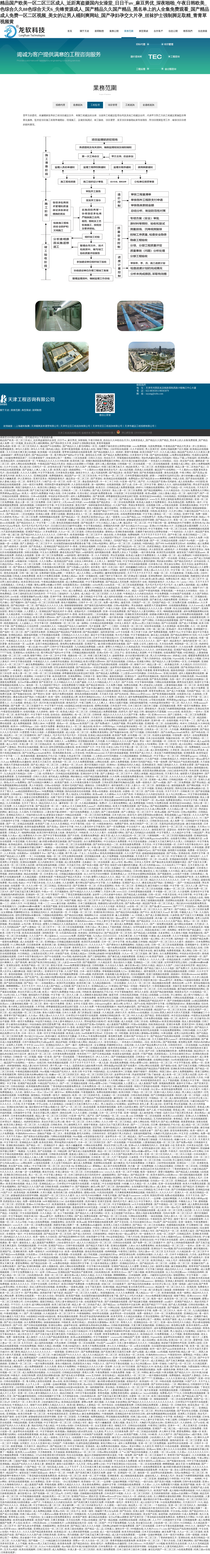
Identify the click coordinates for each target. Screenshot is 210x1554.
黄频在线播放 (96, 888)
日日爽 (49, 537)
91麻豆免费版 (192, 1269)
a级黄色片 (170, 549)
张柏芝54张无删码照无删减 (94, 700)
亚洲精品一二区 (142, 962)
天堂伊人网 (110, 891)
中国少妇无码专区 (33, 579)
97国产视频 (147, 1054)
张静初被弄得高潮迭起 (100, 505)
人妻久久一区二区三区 (143, 785)
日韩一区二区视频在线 (195, 596)
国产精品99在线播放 (137, 1452)
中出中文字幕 (191, 800)
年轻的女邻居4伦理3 (59, 496)
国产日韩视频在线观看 (93, 1051)
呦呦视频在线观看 (172, 611)
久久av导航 (21, 1222)
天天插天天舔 (106, 694)
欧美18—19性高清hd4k (35, 1523)
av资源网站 (98, 573)
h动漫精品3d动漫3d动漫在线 (79, 706)
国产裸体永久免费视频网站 (27, 567)
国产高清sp (198, 473)
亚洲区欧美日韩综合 (104, 912)
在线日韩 (42, 1063)
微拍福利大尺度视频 (21, 599)
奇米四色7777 (84, 1054)
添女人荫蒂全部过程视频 (42, 1287)
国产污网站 (148, 620)
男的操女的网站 (165, 561)
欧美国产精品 (167, 877)
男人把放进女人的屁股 (151, 685)
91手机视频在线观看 (50, 635)
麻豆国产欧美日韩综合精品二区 (45, 962)
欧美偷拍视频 (28, 756)
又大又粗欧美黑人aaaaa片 (83, 806)
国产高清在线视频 (116, 661)
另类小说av (91, 927)
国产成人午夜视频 (188, 623)
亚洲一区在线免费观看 (114, 611)
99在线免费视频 (28, 1346)
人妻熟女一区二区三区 (40, 1228)
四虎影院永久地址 (82, 1363)
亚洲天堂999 (188, 1024)
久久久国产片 (36, 936)
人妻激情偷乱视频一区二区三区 (180, 685)
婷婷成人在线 (180, 655)
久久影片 (189, 532)
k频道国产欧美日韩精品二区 (140, 1027)
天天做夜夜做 (177, 573)
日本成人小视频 (24, 585)
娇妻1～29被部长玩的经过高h (165, 475)
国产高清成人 (36, 546)
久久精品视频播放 (129, 756)
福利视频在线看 (103, 552)
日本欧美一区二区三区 (132, 626)
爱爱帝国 (198, 1340)
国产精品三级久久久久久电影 (159, 968)
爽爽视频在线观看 (189, 729)
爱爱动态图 (108, 779)
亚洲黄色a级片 (24, 1240)
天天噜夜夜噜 (45, 1452)
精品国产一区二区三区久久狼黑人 (82, 1293)
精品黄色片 (176, 641)
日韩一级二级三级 (10, 534)
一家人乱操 (32, 647)
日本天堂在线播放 (40, 1051)
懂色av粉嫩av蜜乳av (103, 599)
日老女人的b (112, 747)
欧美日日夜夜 (142, 1257)
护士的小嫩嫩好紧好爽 (42, 818)
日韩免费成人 (197, 874)
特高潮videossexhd (95, 753)
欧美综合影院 (86, 614)
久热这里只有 (74, 756)
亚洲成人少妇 (139, 667)
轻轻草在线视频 (153, 626)
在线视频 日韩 (153, 505)
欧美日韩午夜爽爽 (80, 1537)
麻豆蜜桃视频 (81, 1340)
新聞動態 (37, 410)
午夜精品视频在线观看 (53, 582)
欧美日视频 (114, 1021)
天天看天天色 (172, 773)
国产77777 (178, 906)
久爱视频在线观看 (55, 732)
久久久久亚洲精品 (60, 824)
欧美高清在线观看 (31, 933)
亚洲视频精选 (118, 1487)
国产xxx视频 (160, 782)
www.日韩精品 (145, 1189)
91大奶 (86, 877)
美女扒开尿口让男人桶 (29, 992)
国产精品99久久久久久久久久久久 (38, 534)
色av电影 (160, 800)
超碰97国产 (153, 1228)
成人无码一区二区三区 (145, 1537)
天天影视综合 (37, 812)
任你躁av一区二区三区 (102, 670)
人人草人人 (100, 561)
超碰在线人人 (152, 1476)
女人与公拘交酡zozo (176, 794)
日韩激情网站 (45, 1440)
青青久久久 (127, 1322)
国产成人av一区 (74, 744)
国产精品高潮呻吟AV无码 (184, 635)
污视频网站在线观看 (96, 1080)
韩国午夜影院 (112, 1051)
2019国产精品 (189, 1036)
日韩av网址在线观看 (149, 1065)
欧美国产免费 (119, 735)
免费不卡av (174, 632)
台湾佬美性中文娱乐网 (40, 1148)
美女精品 (110, 1387)
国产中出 (4, 599)
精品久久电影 (88, 880)
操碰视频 (175, 567)
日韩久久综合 (95, 458)
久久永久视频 (86, 924)
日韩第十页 (89, 676)
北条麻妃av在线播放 (27, 880)
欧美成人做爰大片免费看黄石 (151, 502)
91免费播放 (75, 650)
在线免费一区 (29, 1290)
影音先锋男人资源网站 (22, 676)
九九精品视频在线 (101, 983)
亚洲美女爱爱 (187, 765)
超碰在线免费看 (42, 1089)
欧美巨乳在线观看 (166, 552)
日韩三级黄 (157, 962)
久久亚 (117, 1366)
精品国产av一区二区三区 (86, 1281)
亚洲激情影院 (25, 1390)
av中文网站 (56, 1051)
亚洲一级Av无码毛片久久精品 (176, 1322)
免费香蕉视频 (174, 950)
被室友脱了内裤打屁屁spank (191, 552)
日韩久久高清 (40, 776)
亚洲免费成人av (119, 874)
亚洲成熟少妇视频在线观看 (62, 1408)
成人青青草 (84, 717)
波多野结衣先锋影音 (174, 1337)
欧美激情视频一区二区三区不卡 (86, 534)
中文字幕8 (186, 632)
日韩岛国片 (194, 856)
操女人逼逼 (51, 629)
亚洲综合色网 (25, 1437)
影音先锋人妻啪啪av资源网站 (145, 1033)
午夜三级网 (85, 703)
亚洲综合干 (131, 676)
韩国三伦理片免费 (65, 720)
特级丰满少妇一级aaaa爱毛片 (30, 537)
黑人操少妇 (25, 467)
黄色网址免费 (185, 1042)
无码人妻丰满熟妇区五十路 (69, 1301)
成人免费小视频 (125, 1101)
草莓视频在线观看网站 (129, 458)
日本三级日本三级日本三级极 (143, 706)
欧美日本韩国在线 (59, 1449)
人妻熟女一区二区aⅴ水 (72, 765)
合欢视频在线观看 (74, 1201)
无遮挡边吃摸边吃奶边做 (172, 824)
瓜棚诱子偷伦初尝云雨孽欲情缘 (115, 446)
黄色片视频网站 (69, 602)
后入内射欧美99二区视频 (51, 862)
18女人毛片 (172, 1260)
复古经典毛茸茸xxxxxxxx (141, 1287)
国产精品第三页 (146, 1006)
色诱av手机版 (164, 517)
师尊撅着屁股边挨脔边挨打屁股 (122, 496)
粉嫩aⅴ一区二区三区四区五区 (83, 520)
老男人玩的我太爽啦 (185, 1033)
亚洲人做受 (110, 591)
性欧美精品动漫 (157, 1024)
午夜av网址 (203, 1458)
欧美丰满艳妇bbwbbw (90, 697)
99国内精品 (149, 543)
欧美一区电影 (113, 688)
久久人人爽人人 (100, 703)
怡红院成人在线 (194, 947)
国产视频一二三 (37, 1540)
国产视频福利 (82, 1186)
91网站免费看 (165, 998)
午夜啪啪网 (108, 1414)
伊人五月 (63, 691)
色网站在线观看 (50, 700)
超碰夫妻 (59, 537)
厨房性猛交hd (96, 933)
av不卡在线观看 (86, 930)
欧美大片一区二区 (14, 1411)
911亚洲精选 (30, 903)
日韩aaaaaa (51, 1272)
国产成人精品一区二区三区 (45, 765)
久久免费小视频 (114, 685)
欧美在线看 (52, 974)
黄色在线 (111, 977)
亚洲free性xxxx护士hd (110, 1496)
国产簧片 (169, 909)
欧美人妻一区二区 (22, 673)
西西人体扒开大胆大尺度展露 (175, 1012)
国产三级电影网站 (97, 956)
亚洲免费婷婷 (155, 576)
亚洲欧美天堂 (66, 859)
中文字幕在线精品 (93, 526)
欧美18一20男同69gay (22, 726)
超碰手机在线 (71, 1325)
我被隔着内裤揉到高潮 (13, 894)
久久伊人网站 (176, 511)
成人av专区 (12, 744)
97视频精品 (29, 1119)
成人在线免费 (164, 936)
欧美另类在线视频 (117, 1048)
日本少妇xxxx (135, 1543)
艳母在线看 (185, 1260)
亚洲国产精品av (34, 532)
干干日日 (51, 593)
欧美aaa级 (98, 794)
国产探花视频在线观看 (33, 1331)
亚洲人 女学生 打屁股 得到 (80, 1004)
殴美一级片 (157, 1299)
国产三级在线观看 (110, 812)
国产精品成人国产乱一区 (195, 1396)
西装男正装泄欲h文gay (93, 517)
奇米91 (183, 723)
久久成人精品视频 (18, 1228)
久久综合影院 (54, 1372)
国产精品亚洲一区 (140, 1175)
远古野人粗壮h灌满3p (63, 1089)
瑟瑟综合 (81, 720)
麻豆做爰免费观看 (71, 1068)
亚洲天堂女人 (111, 888)
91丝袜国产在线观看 (180, 593)
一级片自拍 (183, 1428)
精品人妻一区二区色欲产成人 (190, 467)
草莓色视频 (167, 591)
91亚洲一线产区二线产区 (133, 481)
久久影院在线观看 (80, 484)
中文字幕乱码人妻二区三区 (47, 1505)
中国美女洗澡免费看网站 (94, 950)
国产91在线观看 (169, 623)
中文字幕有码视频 (144, 682)
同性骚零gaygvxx (189, 756)
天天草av (201, 827)
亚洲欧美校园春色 (71, 1009)
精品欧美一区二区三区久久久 (147, 909)
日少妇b (185, 490)
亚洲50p (62, 1535)
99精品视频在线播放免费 (135, 691)
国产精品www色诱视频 (13, 1254)
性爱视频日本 (122, 788)
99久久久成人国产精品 (49, 986)
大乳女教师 (60, 1343)
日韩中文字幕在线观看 (62, 647)
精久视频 (99, 1402)
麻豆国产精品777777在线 (106, 511)
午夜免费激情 (201, 1222)
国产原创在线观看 (195, 478)
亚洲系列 (96, 1077)
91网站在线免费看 (93, 1145)
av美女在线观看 (142, 1346)
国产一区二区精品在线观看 (164, 540)
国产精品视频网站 (153, 490)
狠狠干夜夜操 (91, 1124)
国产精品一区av (185, 1316)
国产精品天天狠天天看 (98, 1245)
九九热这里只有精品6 (15, 773)
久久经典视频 (13, 803)
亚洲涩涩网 (45, 809)
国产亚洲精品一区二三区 (105, 499)
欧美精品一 (180, 1417)
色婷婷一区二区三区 (75, 641)
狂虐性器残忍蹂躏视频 (74, 508)
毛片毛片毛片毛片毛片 (65, 735)
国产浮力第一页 (60, 650)
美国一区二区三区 (54, 1275)
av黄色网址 (133, 838)
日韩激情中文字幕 (44, 505)
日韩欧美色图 (187, 676)
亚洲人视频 (119, 1422)
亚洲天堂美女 (40, 478)
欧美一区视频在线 (88, 576)
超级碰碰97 (7, 455)
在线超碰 (152, 1546)
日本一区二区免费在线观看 (38, 1225)
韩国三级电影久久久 (26, 487)
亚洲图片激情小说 (123, 1537)
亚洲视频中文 (200, 629)
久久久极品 (55, 1009)
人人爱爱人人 (31, 611)
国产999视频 (29, 779)
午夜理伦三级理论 (127, 1251)
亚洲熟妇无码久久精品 (129, 765)
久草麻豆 (151, 1163)
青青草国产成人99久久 (141, 753)
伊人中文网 (167, 939)
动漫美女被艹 (146, 1130)
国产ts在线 (139, 1004)
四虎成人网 (145, 1520)
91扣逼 (183, 1006)
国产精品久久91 (164, 520)
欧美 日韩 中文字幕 (82, 1071)
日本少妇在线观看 (155, 738)
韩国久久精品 (45, 1346)
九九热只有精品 (68, 1257)
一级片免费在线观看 (116, 947)
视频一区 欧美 (45, 1057)
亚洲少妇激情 (170, 673)
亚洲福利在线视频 (62, 1228)
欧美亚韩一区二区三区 (176, 1299)
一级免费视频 (31, 1328)
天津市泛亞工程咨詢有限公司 (75, 426)
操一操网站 (83, 623)
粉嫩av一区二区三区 (174, 888)
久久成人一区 (202, 998)
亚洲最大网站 (144, 661)
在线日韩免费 (29, 1375)
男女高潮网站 (22, 818)
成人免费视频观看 (93, 591)
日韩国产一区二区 (141, 602)
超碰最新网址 (131, 717)
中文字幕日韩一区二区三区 (46, 1166)
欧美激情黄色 (59, 1204)
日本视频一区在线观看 (34, 1101)
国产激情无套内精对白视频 (98, 605)
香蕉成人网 (203, 1107)
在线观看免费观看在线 (69, 599)
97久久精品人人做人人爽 (109, 523)
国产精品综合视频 (74, 915)
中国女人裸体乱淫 (102, 1228)
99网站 (145, 1372)
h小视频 (164, 886)
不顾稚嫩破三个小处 (136, 1290)
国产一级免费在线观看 (162, 924)
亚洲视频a (11, 1414)
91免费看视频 (78, 1269)
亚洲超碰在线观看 (179, 859)
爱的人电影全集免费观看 (149, 1213)
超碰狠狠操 (182, 617)
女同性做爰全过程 (142, 927)
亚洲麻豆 (177, 1186)
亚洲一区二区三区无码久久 (25, 446)
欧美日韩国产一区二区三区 (144, 824)
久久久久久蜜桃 (29, 473)
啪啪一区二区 (54, 856)
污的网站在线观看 (56, 1139)
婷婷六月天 (17, 903)
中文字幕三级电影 (51, 508)
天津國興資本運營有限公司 (45, 426)
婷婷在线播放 (16, 874)
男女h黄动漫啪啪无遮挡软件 (138, 1328)
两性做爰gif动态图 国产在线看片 (121, 1065)
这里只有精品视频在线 (104, 579)
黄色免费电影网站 (108, 729)
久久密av (112, 546)
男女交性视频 (194, 1417)
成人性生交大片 (142, 1198)
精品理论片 (200, 1051)
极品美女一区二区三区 (78, 478)
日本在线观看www (94, 1172)
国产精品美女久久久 (43, 1360)
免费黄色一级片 (194, 502)
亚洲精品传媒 (203, 1189)
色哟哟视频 (111, 1251)
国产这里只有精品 (198, 859)
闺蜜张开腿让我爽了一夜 (66, 1225)
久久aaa (5, 762)
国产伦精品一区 (174, 487)
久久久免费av (46, 561)
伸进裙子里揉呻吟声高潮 (185, 517)
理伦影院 (60, 1296)
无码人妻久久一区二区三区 (40, 1048)
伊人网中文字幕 (167, 1431)
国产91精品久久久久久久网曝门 (25, 750)
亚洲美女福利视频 (24, 918)
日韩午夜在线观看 (166, 717)
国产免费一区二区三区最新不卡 (27, 706)
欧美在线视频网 (27, 1549)
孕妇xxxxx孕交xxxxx (140, 694)
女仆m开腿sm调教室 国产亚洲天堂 (35, 682)
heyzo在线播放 (151, 1393)
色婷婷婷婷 (51, 1269)
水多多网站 (164, 933)
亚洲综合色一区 (143, 638)
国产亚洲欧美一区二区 (85, 886)
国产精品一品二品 (94, 1529)
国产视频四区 (90, 962)
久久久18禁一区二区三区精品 (41, 886)
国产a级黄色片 (11, 546)
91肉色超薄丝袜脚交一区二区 (164, 703)
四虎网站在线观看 (151, 768)
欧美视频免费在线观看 (38, 1086)
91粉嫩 (125, 1183)
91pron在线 (178, 658)
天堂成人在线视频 (149, 995)
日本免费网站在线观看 (116, 720)
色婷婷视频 (178, 1381)
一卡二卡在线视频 (36, 856)
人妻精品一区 (93, 1405)
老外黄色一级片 (99, 567)
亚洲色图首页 (149, 765)
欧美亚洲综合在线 (30, 582)
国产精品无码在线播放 (127, 912)
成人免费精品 (76, 591)
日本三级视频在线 (87, 903)
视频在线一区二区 (77, 655)
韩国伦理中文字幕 (155, 1004)
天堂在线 (82, 735)
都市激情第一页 (85, 555)
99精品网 (62, 1151)
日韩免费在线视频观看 (191, 614)
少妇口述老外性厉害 (177, 770)
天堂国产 (195, 608)
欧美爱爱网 (97, 871)
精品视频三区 (42, 1499)
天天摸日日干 (190, 1502)
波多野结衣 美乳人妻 (11, 1101)
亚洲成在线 (184, 853)
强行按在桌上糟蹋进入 (12, 1366)
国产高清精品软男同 (69, 759)
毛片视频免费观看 (69, 974)
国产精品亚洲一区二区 (47, 806)
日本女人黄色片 (123, 623)
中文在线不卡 (7, 537)
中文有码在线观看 (59, 1127)
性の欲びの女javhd (34, 1036)
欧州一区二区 (20, 1160)
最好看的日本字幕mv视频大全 (107, 1018)
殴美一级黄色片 (148, 1172)
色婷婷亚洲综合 (32, 1122)
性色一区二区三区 (124, 886)
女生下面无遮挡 (59, 1231)
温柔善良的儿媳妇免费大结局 (63, 968)
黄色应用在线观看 (94, 1251)
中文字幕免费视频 (95, 582)
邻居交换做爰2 (21, 570)
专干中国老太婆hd (186, 741)
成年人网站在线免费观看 (24, 464)
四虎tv (190, 768)
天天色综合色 (16, 921)
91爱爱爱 (57, 709)
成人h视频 (47, 897)
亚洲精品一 (170, 883)
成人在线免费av (186, 481)
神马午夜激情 (90, 729)
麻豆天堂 (105, 835)
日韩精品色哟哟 (196, 1272)
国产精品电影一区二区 (22, 605)
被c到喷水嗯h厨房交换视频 (112, 644)
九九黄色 (75, 593)
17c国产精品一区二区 (35, 1467)
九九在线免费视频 (97, 1514)
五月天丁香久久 (66, 750)
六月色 (200, 1077)
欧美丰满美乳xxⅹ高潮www (164, 1175)
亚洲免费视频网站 (66, 1428)
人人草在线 (10, 853)
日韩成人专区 (148, 1231)
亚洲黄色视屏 (46, 877)
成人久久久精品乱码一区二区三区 (128, 835)
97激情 (138, 670)
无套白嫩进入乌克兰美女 (13, 1316)
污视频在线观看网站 (154, 487)
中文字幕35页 (42, 623)
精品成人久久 (96, 1042)
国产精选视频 (158, 508)
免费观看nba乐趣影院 (21, 762)
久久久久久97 (166, 1192)
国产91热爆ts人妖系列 (78, 567)
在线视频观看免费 (124, 1405)
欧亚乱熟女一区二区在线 (132, 1355)
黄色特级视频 (16, 974)
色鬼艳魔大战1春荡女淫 (117, 974)
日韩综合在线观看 (122, 1242)
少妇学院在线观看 (119, 449)
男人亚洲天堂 (152, 449)
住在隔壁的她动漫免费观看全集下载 (72, 543)
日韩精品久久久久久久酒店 (76, 635)
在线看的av (194, 602)
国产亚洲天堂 (201, 1083)
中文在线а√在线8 (65, 1425)
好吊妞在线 (200, 561)
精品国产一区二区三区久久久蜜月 (166, 942)
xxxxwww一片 (197, 1369)
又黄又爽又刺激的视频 (118, 1219)
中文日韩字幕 (185, 894)
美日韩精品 (17, 511)
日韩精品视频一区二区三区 (183, 779)
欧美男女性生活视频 (108, 998)
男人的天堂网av (194, 900)
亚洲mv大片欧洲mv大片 (161, 526)
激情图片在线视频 (177, 850)
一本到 (142, 688)
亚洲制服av (50, 942)
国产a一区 (176, 1508)
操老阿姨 (163, 1514)
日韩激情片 (190, 841)
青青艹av (50, 770)
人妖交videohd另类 (124, 670)
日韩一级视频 (193, 1535)
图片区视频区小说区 (95, 765)
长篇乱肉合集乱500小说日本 (21, 1189)
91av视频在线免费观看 (131, 968)
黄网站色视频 (102, 706)
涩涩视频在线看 (167, 706)
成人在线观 (127, 1021)
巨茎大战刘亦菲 (27, 980)
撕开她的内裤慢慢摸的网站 (98, 768)
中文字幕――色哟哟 (191, 1478)
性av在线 (13, 883)
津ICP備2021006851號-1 (103, 433)
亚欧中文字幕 (67, 827)
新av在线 (58, 1381)
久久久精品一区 (138, 1183)
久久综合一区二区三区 (97, 1540)
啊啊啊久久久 (123, 591)
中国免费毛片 (149, 517)
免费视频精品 (95, 821)
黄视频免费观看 (167, 1083)
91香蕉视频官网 (8, 1074)
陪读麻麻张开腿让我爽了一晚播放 (35, 847)
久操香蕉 (174, 915)
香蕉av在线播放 (100, 791)
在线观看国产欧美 (184, 877)
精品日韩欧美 (67, 1393)
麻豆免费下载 (13, 638)
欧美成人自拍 (89, 449)
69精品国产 (128, 1337)
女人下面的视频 (171, 1080)
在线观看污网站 (127, 821)
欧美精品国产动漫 (64, 561)
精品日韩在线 (157, 773)
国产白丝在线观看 (183, 1248)
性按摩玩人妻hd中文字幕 (57, 1130)
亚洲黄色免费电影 (90, 835)
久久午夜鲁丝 (110, 697)
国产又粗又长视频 (187, 1065)
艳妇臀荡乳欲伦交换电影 (17, 679)
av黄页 (25, 540)
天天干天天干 (202, 582)
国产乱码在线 (122, 694)
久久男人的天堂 (104, 880)
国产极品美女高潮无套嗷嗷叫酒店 (169, 862)
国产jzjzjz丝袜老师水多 (174, 1349)
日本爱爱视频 (11, 980)
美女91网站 (135, 1446)
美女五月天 (132, 1422)
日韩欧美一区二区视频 (25, 1057)
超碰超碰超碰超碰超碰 (87, 797)
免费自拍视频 (131, 685)
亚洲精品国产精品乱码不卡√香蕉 (61, 546)
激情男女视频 (163, 1266)
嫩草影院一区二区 (68, 803)
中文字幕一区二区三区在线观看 (25, 989)
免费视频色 (195, 747)
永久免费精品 (38, 1481)
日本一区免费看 (8, 667)
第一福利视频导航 (133, 1018)
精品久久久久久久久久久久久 (140, 641)
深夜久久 (59, 741)
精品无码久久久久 (48, 803)
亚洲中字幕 (189, 514)
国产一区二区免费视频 (179, 782)
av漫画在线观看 (42, 1163)
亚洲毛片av (194, 1181)
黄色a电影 (5, 446)
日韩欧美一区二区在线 (186, 1166)
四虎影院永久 (102, 1419)
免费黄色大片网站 (200, 490)
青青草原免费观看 (167, 797)
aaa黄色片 (5, 511)
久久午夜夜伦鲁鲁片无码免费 (85, 782)
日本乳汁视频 (71, 1493)
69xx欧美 (128, 596)
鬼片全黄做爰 (151, 1390)
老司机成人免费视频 (59, 776)
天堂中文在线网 (23, 1130)
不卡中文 (28, 1045)
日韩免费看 (196, 1428)
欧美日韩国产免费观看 (73, 1284)
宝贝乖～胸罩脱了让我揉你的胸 (128, 629)
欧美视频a (60, 1431)
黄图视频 (87, 599)
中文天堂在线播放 (137, 841)
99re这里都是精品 (115, 1237)
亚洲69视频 (109, 1287)
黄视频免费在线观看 (33, 1198)
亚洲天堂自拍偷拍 (189, 1228)
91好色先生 (5, 1405)
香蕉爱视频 (70, 1133)
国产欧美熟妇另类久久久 (194, 667)
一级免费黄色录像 (75, 1080)
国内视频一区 (160, 741)
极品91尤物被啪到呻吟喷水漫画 (100, 1455)
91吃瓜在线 (190, 487)
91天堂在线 (17, 520)
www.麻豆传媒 (58, 903)
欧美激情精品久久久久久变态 (61, 1399)
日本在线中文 (130, 537)
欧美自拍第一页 (17, 644)
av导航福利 (191, 458)
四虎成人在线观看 (144, 470)
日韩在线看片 (171, 647)
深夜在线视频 (32, 552)
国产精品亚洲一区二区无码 (118, 933)
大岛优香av (93, 853)
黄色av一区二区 (192, 921)
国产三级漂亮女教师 (35, 632)
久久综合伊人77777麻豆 (75, 709)
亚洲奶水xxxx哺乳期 (61, 1499)
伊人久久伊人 (103, 1057)
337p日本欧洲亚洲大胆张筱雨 (50, 1455)
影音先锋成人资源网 (136, 652)
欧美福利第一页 (59, 912)
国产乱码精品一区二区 (18, 738)
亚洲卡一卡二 (175, 1425)
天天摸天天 (78, 588)
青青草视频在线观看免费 (101, 1222)
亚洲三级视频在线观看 (158, 974)
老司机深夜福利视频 (46, 865)
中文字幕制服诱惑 (124, 992)
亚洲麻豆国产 (198, 1263)
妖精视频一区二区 (186, 717)
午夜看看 (147, 670)
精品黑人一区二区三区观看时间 (20, 735)
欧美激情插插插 (14, 1467)
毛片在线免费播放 (135, 1163)
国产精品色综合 (131, 1419)
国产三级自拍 (13, 608)
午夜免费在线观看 (34, 729)
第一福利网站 (98, 484)
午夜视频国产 (58, 918)
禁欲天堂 (50, 540)
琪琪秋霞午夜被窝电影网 (58, 484)
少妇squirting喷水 (103, 1004)
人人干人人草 (33, 1384)
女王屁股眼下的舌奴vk (123, 1213)
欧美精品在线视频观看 (115, 478)
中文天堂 (100, 747)
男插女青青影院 (136, 505)
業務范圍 (15, 410)
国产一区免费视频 (116, 827)
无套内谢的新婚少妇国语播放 (130, 897)
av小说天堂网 (23, 1001)
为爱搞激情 (106, 1181)
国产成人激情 (162, 1130)
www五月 (154, 499)
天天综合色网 (166, 644)
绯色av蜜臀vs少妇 (139, 1063)
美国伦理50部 (136, 729)
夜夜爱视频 (188, 918)
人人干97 (133, 1048)
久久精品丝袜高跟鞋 (99, 1478)
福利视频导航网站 (82, 608)
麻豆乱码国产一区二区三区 (149, 1207)
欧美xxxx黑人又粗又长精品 (146, 623)
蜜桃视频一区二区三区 (192, 1446)
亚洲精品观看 (41, 475)
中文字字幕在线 (46, 473)
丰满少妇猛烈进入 (140, 818)
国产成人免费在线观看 (95, 850)
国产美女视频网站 (120, 980)
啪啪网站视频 (29, 832)
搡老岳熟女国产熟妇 (70, 552)
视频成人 (18, 1122)
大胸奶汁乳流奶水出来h (165, 1133)
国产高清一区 (11, 797)
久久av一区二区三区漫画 (71, 532)
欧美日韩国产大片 (149, 452)
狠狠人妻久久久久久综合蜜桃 (172, 1449)
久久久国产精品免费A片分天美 (151, 1045)
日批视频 (87, 756)
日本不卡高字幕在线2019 (106, 638)
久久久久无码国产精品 (118, 1148)
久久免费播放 (114, 883)
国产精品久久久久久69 (128, 900)
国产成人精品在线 (77, 1160)
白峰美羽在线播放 (178, 537)
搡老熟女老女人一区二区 (80, 514)
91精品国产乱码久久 (60, 1071)
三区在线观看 (80, 458)
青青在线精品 (109, 564)
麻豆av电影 (187, 871)
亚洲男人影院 (195, 1343)
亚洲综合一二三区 (188, 599)
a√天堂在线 (79, 753)
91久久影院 (75, 897)
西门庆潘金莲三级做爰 (135, 576)
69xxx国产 (44, 647)
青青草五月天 (34, 481)
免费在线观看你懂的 (119, 818)
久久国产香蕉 (71, 971)
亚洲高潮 (192, 1287)
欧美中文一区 (186, 1018)
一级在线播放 (25, 968)
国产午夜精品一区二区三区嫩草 (170, 1204)
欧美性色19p (198, 523)
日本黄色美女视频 (65, 473)
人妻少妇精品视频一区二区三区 (131, 779)
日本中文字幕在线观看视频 (62, 1219)
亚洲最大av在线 (9, 1127)
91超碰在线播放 (192, 980)
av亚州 (145, 1195)
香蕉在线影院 (54, 788)
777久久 (178, 1393)
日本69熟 (137, 871)
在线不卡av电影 (187, 540)
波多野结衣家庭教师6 (100, 1440)
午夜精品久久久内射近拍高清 (138, 593)
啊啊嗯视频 (169, 1464)
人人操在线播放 (94, 720)
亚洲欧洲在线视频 (113, 717)
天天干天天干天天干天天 (154, 534)
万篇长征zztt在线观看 (20, 788)
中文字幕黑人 (164, 832)
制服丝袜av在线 (97, 1428)
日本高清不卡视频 (114, 1493)
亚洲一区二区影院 (168, 744)
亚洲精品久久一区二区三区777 (132, 1387)
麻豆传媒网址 (112, 508)
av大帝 (189, 983)
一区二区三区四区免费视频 (97, 815)
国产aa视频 (138, 1352)
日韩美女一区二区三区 (156, 729)
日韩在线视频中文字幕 (49, 1396)
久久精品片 (186, 664)
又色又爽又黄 (125, 936)
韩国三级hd (166, 1071)
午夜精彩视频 (11, 1313)
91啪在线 (33, 561)
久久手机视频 (29, 1080)
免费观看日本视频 (116, 1458)
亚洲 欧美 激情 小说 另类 (49, 1030)
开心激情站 (177, 995)
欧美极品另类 (172, 664)
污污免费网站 (60, 897)
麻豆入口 (133, 1201)
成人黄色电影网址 (159, 750)
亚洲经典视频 (34, 1266)
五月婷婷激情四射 (52, 717)
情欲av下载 (178, 458)
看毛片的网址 (84, 1133)
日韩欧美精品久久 (169, 759)
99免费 (70, 1473)
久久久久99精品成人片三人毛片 (104, 682)
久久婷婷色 (5, 517)
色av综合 (87, 1384)
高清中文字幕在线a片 (27, 1060)
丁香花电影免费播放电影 (24, 868)
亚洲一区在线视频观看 (196, 1119)
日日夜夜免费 (122, 1431)
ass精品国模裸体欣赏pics (28, 791)
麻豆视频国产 (33, 558)
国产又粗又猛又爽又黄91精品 (45, 490)
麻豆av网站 (115, 1378)
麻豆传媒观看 (160, 927)
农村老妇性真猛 (164, 650)
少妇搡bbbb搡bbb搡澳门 (30, 906)
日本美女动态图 (195, 1145)
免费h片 (103, 803)
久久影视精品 (56, 1104)
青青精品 (178, 1119)
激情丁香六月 (181, 1219)
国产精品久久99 (145, 1366)
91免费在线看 (162, 803)
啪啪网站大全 (91, 915)
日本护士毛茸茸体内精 (36, 511)
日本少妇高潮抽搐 (167, 989)
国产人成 (127, 484)
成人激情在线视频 (15, 647)
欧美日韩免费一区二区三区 (32, 1414)
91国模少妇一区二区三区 (144, 989)
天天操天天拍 (74, 865)
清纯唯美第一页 (50, 933)
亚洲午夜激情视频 (71, 449)
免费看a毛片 (166, 1393)
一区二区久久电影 (183, 1154)
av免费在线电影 (61, 1263)
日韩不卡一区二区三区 (90, 602)
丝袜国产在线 (62, 953)
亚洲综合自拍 (147, 1240)
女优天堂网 (21, 1417)
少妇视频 (93, 1113)
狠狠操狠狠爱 (156, 1301)
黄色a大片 (9, 782)
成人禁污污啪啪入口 (169, 588)
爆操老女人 (149, 871)
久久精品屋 (108, 1012)
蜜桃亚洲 (50, 1464)
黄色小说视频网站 (81, 558)
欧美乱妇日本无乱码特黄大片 (156, 1169)
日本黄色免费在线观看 (64, 1054)
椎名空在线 (68, 1024)
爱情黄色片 (151, 709)
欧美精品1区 (147, 1334)
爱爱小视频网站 (166, 1172)
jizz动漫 (15, 596)
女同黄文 (25, 1443)
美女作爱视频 (185, 629)
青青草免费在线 (161, 670)
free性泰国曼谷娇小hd (72, 1001)
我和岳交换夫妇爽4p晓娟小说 (34, 591)
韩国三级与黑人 (35, 971)
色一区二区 (21, 1030)
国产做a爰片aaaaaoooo (160, 906)
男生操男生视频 (135, 723)
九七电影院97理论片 (111, 537)
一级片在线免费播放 (79, 812)
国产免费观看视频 (158, 632)
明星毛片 (155, 1122)
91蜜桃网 (176, 1481)
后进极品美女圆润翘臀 (187, 526)
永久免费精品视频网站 (40, 1160)
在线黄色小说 (32, 652)
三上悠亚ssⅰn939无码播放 (134, 673)
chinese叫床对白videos (66, 1048)
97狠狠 (25, 608)
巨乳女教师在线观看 (159, 567)
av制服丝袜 (21, 561)
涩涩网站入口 (37, 540)
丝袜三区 (5, 1086)
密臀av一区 (78, 1540)
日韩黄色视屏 (8, 1552)
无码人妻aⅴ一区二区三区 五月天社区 (157, 1251)
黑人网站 (186, 950)
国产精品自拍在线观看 (25, 850)
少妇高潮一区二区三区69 (166, 1523)
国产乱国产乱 (32, 977)
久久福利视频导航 (130, 1231)
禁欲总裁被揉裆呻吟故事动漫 (78, 788)
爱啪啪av (97, 1166)
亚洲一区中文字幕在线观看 (51, 1033)
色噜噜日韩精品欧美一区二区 (115, 1015)
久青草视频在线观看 (100, 1437)
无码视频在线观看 (27, 1245)
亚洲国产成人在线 (200, 1487)
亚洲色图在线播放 (189, 505)
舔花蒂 (24, 546)
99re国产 (157, 1222)
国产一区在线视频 (116, 1142)
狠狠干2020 (36, 1405)
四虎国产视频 (50, 759)
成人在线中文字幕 (149, 1502)
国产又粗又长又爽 (197, 862)
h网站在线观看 (125, 1086)
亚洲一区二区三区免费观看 (49, 555)
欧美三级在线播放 (74, 1529)
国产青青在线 (48, 558)
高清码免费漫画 (54, 1490)
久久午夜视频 (141, 936)
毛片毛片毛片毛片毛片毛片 (36, 526)
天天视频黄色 (62, 891)
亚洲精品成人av (75, 564)
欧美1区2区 (9, 1060)
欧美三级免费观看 (118, 700)
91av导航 (66, 956)
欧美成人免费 (47, 1434)
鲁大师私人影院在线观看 (144, 797)
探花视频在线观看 (181, 847)
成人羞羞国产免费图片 (118, 1024)
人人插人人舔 (142, 750)
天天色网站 (85, 490)
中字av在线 (42, 1104)
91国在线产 (105, 744)
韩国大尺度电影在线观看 (17, 765)
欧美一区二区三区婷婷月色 (86, 1095)
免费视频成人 (7, 1092)
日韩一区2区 (155, 894)
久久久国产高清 (125, 794)
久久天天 (192, 1139)
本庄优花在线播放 (180, 1015)
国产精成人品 (126, 499)
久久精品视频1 (30, 877)
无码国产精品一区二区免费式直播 (131, 540)
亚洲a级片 (171, 629)
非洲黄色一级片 (14, 1234)
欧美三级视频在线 (100, 1487)
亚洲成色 (90, 1446)
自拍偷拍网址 (172, 723)
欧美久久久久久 (24, 475)
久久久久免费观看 (104, 1110)
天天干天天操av (14, 1136)
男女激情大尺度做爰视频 (49, 1461)
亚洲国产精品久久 (184, 1301)
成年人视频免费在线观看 (192, 673)
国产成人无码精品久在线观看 (141, 832)
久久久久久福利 (63, 838)
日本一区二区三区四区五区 (92, 1142)
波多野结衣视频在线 (120, 667)
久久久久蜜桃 (54, 883)
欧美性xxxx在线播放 (139, 1012)
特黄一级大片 (193, 1337)
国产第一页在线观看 (64, 1057)
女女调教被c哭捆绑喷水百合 (88, 529)
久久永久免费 (87, 1006)
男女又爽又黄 (40, 968)
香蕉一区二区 (180, 520)
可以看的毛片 (38, 1399)
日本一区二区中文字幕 (145, 484)
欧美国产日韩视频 (53, 909)
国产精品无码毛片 (183, 561)
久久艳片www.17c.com (155, 1529)
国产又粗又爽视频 (175, 1360)
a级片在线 (193, 1284)
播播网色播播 (145, 1060)
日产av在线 (199, 1422)
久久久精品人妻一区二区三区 (182, 809)
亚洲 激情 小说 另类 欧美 (173, 1145)
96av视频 (44, 1071)
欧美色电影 (20, 1192)
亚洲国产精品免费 (183, 650)
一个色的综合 (176, 532)
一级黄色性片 (75, 1260)
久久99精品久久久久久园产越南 (124, 658)
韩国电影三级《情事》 (65, 989)
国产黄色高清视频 (80, 570)
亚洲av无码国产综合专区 (44, 549)
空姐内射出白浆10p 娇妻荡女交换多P (45, 815)
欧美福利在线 (43, 1018)
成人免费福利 (185, 555)
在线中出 (202, 1331)
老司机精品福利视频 (189, 1039)
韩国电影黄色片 (56, 478)
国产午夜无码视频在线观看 (142, 1210)
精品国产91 (12, 1473)
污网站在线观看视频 (165, 682)
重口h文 (44, 747)
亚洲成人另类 (118, 1248)
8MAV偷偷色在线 (106, 1408)
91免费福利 (185, 508)
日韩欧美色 (57, 1124)
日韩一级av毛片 (173, 1207)
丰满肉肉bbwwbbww (85, 921)
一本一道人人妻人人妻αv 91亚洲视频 (23, 759)
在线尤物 (167, 658)
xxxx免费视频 (140, 446)
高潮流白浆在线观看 (182, 1157)
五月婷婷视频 (127, 638)
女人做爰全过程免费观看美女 (34, 797)
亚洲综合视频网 (87, 546)
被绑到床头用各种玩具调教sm (94, 1325)
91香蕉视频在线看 (161, 986)
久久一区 (195, 626)
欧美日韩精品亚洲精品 (79, 1018)
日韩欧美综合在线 (159, 821)
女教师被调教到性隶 (167, 1051)
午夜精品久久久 (41, 661)
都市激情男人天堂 (120, 785)
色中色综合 (108, 1405)
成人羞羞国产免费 (96, 617)
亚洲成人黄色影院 (73, 738)
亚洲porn (74, 723)
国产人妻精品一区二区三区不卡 (36, 543)
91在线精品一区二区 (32, 614)
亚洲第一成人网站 (158, 779)
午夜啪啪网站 (84, 1313)
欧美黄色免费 (107, 797)
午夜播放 (84, 1181)
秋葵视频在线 (196, 933)
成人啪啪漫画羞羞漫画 (132, 1476)
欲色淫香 (152, 688)
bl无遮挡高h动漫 (68, 933)
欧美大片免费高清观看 (49, 576)
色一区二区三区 (83, 714)
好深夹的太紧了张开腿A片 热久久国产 (67, 467)
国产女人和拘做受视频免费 (181, 1242)
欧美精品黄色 (16, 844)
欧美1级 (71, 1405)
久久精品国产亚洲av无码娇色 (162, 481)
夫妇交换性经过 (75, 1101)
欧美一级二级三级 (199, 1346)
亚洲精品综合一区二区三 (21, 1210)
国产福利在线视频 (159, 455)
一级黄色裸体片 (83, 579)
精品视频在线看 (124, 1119)
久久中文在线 (11, 467)
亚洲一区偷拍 (74, 1098)
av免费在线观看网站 (180, 455)
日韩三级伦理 (44, 1549)
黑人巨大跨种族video (161, 655)
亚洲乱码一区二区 (82, 511)
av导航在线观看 (170, 505)
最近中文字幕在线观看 (36, 1154)
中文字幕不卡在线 (54, 706)
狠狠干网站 (103, 449)
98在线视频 (148, 1077)
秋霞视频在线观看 (168, 1390)
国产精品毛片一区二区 (115, 1160)
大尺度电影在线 (70, 1396)
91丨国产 (204, 818)
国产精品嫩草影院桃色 (25, 1396)
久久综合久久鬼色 (114, 965)
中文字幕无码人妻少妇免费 (148, 1101)
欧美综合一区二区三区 (70, 1476)
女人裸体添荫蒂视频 (79, 1532)
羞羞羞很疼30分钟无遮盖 (85, 1207)
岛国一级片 (175, 679)
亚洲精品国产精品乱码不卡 (152, 1001)
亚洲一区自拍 (31, 1349)
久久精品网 (28, 800)
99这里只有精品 (43, 1021)
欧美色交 (163, 511)
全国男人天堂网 (14, 1045)
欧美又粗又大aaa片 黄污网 (164, 912)
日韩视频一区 (145, 1399)
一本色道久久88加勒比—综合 (163, 461)
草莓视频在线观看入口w (12, 685)
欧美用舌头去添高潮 (79, 1487)
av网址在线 (64, 549)
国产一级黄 (132, 644)
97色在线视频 (165, 1110)
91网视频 (59, 791)
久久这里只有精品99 (62, 1163)
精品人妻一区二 (155, 664)
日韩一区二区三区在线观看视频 (75, 844)
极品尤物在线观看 (64, 800)
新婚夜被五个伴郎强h (116, 1210)
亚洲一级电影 (131, 1113)
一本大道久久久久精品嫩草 (181, 868)
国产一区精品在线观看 (189, 883)
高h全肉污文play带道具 (193, 750)
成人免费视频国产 (28, 1358)
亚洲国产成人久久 (131, 883)
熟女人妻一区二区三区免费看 (127, 490)
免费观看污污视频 (170, 1484)
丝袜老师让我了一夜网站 (59, 458)
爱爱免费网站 (22, 1263)
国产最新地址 (124, 977)
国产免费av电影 (133, 903)
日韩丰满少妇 (46, 880)
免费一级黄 (202, 514)
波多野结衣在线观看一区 (26, 1431)
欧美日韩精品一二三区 (195, 534)
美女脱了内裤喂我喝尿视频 (172, 709)
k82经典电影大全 (55, 1251)
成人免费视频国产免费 (65, 679)
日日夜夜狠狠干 (37, 458)
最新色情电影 (178, 670)
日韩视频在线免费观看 (129, 1484)
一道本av (198, 711)
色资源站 (83, 933)
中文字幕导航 (78, 824)
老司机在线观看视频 (80, 1127)
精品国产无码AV (132, 620)
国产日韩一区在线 (154, 791)
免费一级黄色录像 (32, 1201)
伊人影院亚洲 (156, 549)
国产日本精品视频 (102, 1054)
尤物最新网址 (58, 1222)
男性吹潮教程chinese (88, 1257)
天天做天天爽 (130, 1399)
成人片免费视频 (110, 856)
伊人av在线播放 (63, 1508)
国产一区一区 (100, 1307)
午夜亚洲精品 (27, 1455)
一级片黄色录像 (147, 552)
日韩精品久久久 (142, 1440)
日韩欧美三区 (187, 791)
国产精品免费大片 (64, 871)
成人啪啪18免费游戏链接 (53, 977)
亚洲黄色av (18, 652)
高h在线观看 (13, 473)
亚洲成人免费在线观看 (36, 688)
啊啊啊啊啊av (13, 986)
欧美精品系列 (8, 461)
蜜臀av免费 (21, 1169)
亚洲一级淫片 (80, 818)
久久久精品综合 (172, 490)
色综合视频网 (138, 974)
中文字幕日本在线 (36, 883)
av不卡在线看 (123, 632)
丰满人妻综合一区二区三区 (69, 1172)
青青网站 (76, 499)
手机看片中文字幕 (46, 980)
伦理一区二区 (74, 481)
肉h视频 (57, 1346)
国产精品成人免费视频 (108, 673)
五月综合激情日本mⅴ (180, 1054)
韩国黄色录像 (91, 744)
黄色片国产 (81, 505)
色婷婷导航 (174, 1352)
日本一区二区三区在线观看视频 (74, 1157)
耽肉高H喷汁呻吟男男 (59, 1278)
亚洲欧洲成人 (135, 971)
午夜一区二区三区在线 (176, 529)
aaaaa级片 (111, 1343)
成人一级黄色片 (92, 564)
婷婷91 (139, 487)
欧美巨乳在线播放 (66, 983)
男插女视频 (21, 1148)
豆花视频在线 (8, 880)
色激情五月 (136, 980)
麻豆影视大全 (25, 1493)
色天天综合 (187, 564)
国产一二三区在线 (140, 1124)
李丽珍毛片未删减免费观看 (175, 1086)
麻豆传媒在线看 (194, 824)
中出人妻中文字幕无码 (135, 529)
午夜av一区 (48, 891)
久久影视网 (68, 883)
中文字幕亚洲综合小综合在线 (125, 558)
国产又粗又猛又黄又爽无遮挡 (25, 891)
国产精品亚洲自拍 (95, 685)
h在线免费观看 (185, 1549)
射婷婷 (120, 452)
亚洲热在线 (184, 1537)
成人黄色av (32, 1428)
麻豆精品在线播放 (82, 1228)
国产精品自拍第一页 (42, 455)
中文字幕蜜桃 (155, 529)
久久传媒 (110, 1402)
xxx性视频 (162, 1352)
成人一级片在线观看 (110, 1532)
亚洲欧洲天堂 (195, 838)
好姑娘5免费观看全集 (101, 493)
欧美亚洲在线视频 (171, 1021)
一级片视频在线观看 (157, 1375)
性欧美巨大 (152, 1192)
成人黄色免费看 (72, 862)
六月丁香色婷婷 (119, 1157)
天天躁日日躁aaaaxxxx (142, 1281)
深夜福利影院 (180, 1278)
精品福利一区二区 (121, 759)
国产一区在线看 (169, 558)
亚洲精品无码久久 (15, 815)
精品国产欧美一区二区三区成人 (159, 903)
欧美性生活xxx (119, 1272)
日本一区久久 (29, 1033)
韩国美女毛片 (182, 992)
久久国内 (24, 812)
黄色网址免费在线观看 (72, 644)
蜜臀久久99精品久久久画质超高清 (102, 588)
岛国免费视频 (155, 446)
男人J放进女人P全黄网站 (145, 744)
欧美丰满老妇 (25, 1511)
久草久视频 (46, 1192)
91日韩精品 (24, 953)
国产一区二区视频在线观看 (93, 1048)
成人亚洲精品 (158, 1360)
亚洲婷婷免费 (11, 871)
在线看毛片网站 (179, 838)
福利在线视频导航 (182, 484)
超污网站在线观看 (183, 924)
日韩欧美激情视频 (120, 1325)
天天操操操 (59, 1452)
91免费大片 (195, 520)
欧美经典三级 (77, 461)
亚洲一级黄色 (129, 608)
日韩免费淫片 (103, 785)
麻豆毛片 (117, 1437)
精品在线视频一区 (33, 874)
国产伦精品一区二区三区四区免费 (42, 602)
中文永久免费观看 (49, 552)
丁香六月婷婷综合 (151, 658)
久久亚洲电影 (169, 626)
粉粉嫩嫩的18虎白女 (136, 567)
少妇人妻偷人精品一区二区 (172, 493)
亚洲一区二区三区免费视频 (152, 1443)
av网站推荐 (27, 1163)
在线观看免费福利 (18, 709)
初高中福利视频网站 (102, 1537)
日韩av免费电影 (63, 1240)
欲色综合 (56, 714)
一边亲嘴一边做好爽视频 (164, 1198)
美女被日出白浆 (144, 1523)
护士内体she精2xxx (10, 1163)
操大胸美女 (119, 1163)
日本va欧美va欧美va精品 (152, 579)
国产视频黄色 (165, 874)
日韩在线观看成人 (109, 968)
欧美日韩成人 (158, 1260)
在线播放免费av (85, 1419)
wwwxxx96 (116, 1337)
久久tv (42, 1546)
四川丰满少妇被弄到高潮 (134, 461)
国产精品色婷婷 (71, 1030)
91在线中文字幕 (43, 676)
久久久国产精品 (19, 1540)
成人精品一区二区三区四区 (95, 593)
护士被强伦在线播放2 (193, 679)
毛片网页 (62, 1487)
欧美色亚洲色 (116, 770)
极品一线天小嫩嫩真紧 (71, 1145)
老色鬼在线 (116, 791)
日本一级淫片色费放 (90, 971)
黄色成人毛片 (31, 703)
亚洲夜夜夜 (190, 753)
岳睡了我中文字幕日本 (111, 576)
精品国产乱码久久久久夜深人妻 (194, 452)
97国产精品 (12, 859)
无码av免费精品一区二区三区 (75, 1458)
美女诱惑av (201, 1113)
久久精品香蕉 (13, 614)
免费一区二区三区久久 (164, 1310)
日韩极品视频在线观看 (84, 652)
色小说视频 (59, 744)
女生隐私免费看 (100, 558)
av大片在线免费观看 (142, 1204)
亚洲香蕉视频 (131, 1240)
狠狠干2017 (199, 588)
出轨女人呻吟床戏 (84, 561)
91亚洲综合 (51, 1157)
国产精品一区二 (32, 983)
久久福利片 (17, 1257)
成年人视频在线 (50, 1266)
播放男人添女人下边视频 (125, 552)
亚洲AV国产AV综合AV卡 (136, 1036)
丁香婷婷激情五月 (85, 1057)
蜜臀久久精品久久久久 (187, 818)
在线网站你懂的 (161, 1060)
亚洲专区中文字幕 (200, 891)
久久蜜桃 (152, 1183)
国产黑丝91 (164, 596)
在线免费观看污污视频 (73, 685)
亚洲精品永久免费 (28, 1142)
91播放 (62, 756)
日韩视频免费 (94, 611)
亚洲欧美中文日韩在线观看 (46, 1001)
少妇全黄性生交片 (66, 1242)
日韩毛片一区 (39, 467)
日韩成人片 (15, 832)
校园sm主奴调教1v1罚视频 (80, 464)
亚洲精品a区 (146, 756)
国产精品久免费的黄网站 (116, 455)
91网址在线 (114, 1307)
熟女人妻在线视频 (191, 1021)
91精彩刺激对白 (201, 555)
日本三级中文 (54, 502)
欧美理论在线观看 (155, 1272)
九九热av (97, 936)
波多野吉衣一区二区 (116, 1136)
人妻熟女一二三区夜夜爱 (54, 520)
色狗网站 (192, 543)
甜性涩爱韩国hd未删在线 (62, 747)
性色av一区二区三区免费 (25, 517)
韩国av (202, 517)
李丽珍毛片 (145, 986)
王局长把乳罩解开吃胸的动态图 (118, 782)
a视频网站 (78, 838)
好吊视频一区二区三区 (139, 735)
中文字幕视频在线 (140, 635)
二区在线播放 (28, 514)
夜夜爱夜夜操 (188, 1122)
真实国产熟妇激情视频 (162, 992)
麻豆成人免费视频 (124, 924)
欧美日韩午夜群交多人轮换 (51, 832)
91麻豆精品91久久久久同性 (54, 1349)
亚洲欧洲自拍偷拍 (15, 1145)
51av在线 (8, 549)
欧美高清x (186, 711)
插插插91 (123, 729)
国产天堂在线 (122, 1222)
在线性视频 (29, 711)
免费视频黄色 (7, 449)
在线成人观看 (70, 717)
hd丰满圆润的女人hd (53, 1201)
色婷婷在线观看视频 (188, 797)
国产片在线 (128, 682)
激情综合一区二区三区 (125, 1060)
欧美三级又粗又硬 (61, 1304)
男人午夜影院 (36, 785)
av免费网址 (71, 741)
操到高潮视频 (27, 505)
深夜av (153, 596)
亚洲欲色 (186, 977)
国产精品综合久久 (26, 523)
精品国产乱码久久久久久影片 (129, 709)
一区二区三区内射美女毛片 (116, 650)
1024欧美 (153, 1434)
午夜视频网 (195, 1299)
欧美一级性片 (197, 1130)
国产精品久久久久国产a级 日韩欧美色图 (38, 1186)
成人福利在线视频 (113, 596)
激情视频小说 (163, 785)
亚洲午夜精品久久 (112, 1127)
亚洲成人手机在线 (138, 700)
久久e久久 (138, 930)
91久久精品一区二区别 (98, 868)
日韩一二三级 (34, 773)
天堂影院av (191, 906)
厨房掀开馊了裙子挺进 (52, 1293)
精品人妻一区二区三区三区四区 (109, 838)
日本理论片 (6, 1122)
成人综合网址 (186, 744)
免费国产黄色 (122, 824)
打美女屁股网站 (106, 886)
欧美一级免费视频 (74, 1251)
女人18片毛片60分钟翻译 (97, 874)
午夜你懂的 (121, 1030)
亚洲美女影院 (13, 965)
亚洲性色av (75, 1414)
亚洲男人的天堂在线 (46, 930)
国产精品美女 (116, 473)
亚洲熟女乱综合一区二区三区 (135, 508)
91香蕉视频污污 (8, 906)
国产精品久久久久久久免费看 (52, 1290)
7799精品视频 (116, 1083)
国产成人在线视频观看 (72, 768)
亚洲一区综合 (53, 1481)
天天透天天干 (142, 856)
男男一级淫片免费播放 (189, 706)
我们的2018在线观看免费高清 (191, 903)
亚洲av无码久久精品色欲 (153, 868)
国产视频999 (17, 602)
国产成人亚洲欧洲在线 (157, 915)
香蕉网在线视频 (191, 1334)
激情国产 (5, 670)
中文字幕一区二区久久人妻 (185, 570)
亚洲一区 (81, 779)
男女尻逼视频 (118, 555)
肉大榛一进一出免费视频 (168, 918)
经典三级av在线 (139, 1417)
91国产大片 (7, 1192)
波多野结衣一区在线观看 (123, 1313)
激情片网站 (102, 676)
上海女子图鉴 (8, 1269)
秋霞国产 (109, 1434)
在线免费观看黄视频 (131, 514)
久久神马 (176, 1396)
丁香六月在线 (133, 1237)
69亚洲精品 (189, 652)
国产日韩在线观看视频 (36, 1325)
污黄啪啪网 (153, 835)
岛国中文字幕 (127, 888)
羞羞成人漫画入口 (78, 1154)
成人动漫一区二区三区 (77, 732)
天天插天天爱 (58, 794)
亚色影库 (86, 499)
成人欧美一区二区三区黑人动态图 (17, 865)
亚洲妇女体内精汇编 (17, 1107)
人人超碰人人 (26, 623)
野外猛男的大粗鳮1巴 (95, 1021)
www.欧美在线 (100, 1169)
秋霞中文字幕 (202, 682)
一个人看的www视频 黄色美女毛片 (100, 470)
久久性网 (13, 591)
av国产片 (36, 1502)
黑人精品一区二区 (113, 529)
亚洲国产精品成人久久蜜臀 (195, 567)
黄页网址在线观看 (24, 1296)
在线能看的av (49, 983)
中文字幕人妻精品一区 (154, 514)
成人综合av (19, 1110)
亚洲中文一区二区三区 (171, 827)
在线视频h (85, 585)
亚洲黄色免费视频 (100, 1240)
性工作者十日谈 (139, 632)
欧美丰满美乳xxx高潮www (91, 1219)
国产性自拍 (174, 812)
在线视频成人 (8, 585)
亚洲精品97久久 (144, 1490)
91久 (200, 1502)
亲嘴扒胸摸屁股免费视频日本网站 (103, 461)
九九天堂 (81, 1464)
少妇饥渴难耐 (51, 1307)
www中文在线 (122, 797)
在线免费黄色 (76, 1192)
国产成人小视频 (56, 853)
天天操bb (115, 1231)
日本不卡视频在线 (95, 620)
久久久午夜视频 (180, 936)
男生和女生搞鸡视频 (165, 1411)
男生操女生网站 (172, 564)
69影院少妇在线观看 (122, 1440)
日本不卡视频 (65, 608)
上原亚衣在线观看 (111, 1068)
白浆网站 (195, 1133)
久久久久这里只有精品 (20, 617)
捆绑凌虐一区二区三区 (33, 638)
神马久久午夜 (38, 449)
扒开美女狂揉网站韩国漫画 (142, 874)
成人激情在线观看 (178, 1098)
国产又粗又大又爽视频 (192, 915)
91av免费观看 (72, 537)
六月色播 (174, 729)
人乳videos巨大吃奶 (72, 502)
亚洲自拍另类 (202, 709)
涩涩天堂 (28, 974)
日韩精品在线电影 (71, 1372)
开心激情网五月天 (73, 1124)
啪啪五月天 (121, 1425)
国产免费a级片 (103, 723)
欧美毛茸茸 (116, 1316)
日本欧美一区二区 (100, 1157)
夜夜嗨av (178, 980)
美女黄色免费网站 (91, 1484)
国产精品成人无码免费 (117, 582)
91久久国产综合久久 (64, 779)
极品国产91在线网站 (51, 446)
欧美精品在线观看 (85, 770)
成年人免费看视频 (120, 762)
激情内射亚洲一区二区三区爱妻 (72, 540)
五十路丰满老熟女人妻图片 (105, 1263)
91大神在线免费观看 (26, 1278)
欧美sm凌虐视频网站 (81, 1337)
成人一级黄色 (113, 517)
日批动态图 (10, 490)
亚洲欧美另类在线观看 (137, 614)
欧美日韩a (156, 1042)
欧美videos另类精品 (60, 570)
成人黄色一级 (164, 1186)
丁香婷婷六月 (41, 691)
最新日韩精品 (47, 1301)
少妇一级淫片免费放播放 (71, 1299)
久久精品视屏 (75, 850)
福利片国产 (193, 493)
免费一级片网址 (111, 602)
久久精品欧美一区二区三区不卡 (193, 1251)
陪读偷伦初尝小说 (150, 1237)
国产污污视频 (137, 732)
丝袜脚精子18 (67, 1186)
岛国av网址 (57, 738)
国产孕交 (104, 865)
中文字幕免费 (67, 620)
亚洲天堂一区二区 (105, 930)
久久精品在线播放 (164, 1166)
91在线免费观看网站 (171, 1030)
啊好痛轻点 (76, 776)
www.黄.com (127, 1116)
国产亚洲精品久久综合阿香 (25, 626)
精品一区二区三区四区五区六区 (97, 1074)
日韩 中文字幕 (13, 933)
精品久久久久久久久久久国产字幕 (120, 714)
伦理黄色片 (49, 773)
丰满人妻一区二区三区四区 (82, 1549)
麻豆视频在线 (201, 1248)
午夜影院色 (84, 977)
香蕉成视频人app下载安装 (178, 815)
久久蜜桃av (110, 794)
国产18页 (150, 1051)
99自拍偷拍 (35, 1024)
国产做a (22, 1266)
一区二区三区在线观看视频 (130, 585)
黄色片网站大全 (109, 1443)
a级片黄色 (197, 1434)
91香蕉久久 (143, 821)
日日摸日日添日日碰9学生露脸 (67, 526)
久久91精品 (174, 871)
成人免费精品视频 (75, 582)
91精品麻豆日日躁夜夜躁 (68, 1434)
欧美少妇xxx (88, 1009)
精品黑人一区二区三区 (44, 599)
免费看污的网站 (8, 1434)
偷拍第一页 (32, 685)
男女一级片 (146, 741)
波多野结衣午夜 (179, 897)
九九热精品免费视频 (85, 647)
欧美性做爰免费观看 (35, 827)
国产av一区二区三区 (71, 1107)
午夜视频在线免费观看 (54, 567)
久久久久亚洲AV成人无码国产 (181, 1378)
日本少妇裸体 (69, 493)
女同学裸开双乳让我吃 (176, 962)
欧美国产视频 (50, 906)
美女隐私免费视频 (119, 1063)
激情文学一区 (16, 1018)
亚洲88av (111, 765)
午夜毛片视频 (110, 1195)
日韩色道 (192, 723)
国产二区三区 (108, 1186)
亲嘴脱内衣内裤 (111, 526)
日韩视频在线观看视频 (20, 588)
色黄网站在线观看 (103, 1163)
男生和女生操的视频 (28, 747)
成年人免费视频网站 (81, 496)
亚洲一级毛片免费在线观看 (60, 694)
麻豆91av (60, 1092)
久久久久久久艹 (97, 945)
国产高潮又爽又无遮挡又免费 (116, 1352)
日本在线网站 (62, 670)
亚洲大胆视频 (36, 1422)
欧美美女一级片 (62, 588)
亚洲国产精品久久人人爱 (46, 768)
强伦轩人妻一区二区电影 (188, 1095)
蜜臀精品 (188, 1355)
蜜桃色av (109, 532)
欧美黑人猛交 (61, 470)
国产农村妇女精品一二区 (106, 844)
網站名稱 (24, 31)
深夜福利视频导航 (138, 703)
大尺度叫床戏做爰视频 (117, 753)
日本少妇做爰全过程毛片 (138, 847)
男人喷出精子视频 (111, 1077)
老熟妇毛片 (80, 611)
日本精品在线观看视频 (167, 620)
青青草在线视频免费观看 (121, 679)
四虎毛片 (123, 711)
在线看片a (113, 829)
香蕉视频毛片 (142, 499)
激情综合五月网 (93, 455)
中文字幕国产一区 (145, 800)
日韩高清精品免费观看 (147, 1405)
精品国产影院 (96, 1490)
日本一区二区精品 (190, 880)
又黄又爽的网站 (185, 1540)
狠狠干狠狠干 (140, 1071)
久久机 (19, 1092)
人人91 (156, 1484)
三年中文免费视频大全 (80, 1169)
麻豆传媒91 (138, 759)
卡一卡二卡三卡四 (109, 481)
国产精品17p (108, 900)
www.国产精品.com (131, 517)
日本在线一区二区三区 (54, 564)
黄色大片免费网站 (67, 1366)
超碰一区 (112, 1473)
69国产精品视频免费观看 (99, 629)
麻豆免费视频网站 (35, 664)
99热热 (153, 511)
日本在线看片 (201, 1154)
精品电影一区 (53, 638)
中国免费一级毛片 (181, 735)
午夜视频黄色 (155, 667)
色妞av (22, 883)
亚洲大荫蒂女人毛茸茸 (174, 546)
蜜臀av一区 (198, 1063)
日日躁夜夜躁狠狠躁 (14, 1281)
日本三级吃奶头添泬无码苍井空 (29, 593)
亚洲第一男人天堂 (97, 679)
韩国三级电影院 (147, 717)
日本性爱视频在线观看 (137, 475)
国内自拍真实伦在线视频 (177, 576)
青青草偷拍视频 (67, 1358)
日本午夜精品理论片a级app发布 (82, 918)
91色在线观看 (172, 1446)
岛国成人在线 (196, 897)
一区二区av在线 (167, 1452)
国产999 (160, 543)
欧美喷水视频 (196, 700)
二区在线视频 (191, 1045)
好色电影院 (19, 658)
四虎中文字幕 (199, 853)
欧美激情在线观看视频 (182, 806)
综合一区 (91, 824)
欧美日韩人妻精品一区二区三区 (54, 487)
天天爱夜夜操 (13, 1009)
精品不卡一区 (31, 670)
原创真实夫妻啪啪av (98, 1322)
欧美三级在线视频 (126, 1369)
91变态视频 (19, 841)
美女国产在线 (187, 461)
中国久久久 (99, 1363)
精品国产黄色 (202, 532)
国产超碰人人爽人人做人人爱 (37, 470)
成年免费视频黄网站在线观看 (143, 697)
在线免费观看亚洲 (152, 1467)
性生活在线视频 (181, 608)
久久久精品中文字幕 (23, 806)
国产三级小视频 (19, 1068)
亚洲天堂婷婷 (137, 1269)
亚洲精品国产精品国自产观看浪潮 (64, 632)
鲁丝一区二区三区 (75, 1122)
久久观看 (153, 1452)
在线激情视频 (114, 484)
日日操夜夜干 (119, 1284)
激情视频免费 (178, 785)
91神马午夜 (127, 950)
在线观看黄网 (38, 1181)
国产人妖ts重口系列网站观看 (71, 617)
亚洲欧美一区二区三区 (136, 880)
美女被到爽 (68, 1505)
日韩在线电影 (127, 998)
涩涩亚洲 (20, 1204)
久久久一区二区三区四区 (137, 1493)
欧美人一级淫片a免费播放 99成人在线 (41, 493)
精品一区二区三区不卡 (193, 579)
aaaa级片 (169, 1301)
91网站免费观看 (141, 511)
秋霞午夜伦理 (190, 986)
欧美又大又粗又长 (42, 762)
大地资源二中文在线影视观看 (129, 493)
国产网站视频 (194, 785)
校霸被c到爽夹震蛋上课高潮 (164, 614)
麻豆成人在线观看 (160, 635)
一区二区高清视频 (89, 968)
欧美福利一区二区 (149, 1381)
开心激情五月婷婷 (44, 800)
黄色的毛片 (72, 703)
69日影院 (200, 481)
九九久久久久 (161, 1048)
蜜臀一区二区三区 (97, 939)
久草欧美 (175, 750)
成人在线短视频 (133, 770)
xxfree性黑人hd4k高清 (103, 585)
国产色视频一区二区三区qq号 (152, 1358)
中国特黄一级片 (200, 1260)
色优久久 (122, 697)
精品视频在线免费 (161, 983)
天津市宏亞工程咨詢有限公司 (107, 426)
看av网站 (129, 862)
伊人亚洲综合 (199, 446)
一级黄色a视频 (76, 1287)
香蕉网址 (79, 859)
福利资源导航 (108, 632)
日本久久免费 (196, 537)
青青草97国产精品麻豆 (40, 709)
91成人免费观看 (190, 1514)
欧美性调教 (184, 626)
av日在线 (165, 995)
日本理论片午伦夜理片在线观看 (82, 1015)
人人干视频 (21, 995)
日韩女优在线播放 (94, 532)
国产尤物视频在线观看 (179, 1001)
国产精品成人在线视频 (135, 894)
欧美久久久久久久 (20, 1284)
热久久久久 (187, 703)
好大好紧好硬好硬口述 (137, 655)
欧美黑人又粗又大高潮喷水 (118, 1225)
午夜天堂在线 (170, 894)
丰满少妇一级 (166, 1470)
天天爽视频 (84, 1417)
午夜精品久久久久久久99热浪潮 (52, 461)
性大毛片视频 (122, 635)
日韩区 (62, 865)
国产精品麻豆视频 (138, 1301)
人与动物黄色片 (126, 1360)
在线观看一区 (126, 664)
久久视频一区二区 (167, 555)
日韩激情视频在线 (39, 570)
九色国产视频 (119, 723)
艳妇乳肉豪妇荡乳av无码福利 (157, 458)
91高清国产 (150, 1543)
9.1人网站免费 (18, 945)
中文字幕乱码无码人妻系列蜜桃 (139, 561)
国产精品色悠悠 (79, 1478)
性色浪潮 (194, 770)
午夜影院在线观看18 (11, 711)
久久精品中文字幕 (181, 832)
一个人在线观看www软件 (61, 888)
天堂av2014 (10, 1369)
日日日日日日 (200, 664)
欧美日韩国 (125, 1092)
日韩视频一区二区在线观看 (131, 464)
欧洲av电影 (66, 1307)
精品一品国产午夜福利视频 (146, 591)
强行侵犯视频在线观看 (125, 959)
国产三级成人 (45, 735)
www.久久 (186, 588)
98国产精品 (54, 688)
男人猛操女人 (52, 936)
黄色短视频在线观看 (50, 658)
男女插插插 (137, 605)
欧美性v (53, 691)
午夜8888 (132, 1189)
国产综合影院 (75, 841)
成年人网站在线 (141, 1122)
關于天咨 (4, 410)
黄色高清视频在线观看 (68, 523)
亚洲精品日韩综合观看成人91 (73, 945)
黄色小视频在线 (95, 508)
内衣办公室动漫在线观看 (21, 499)
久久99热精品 (46, 670)
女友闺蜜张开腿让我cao (144, 1186)
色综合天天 (110, 458)
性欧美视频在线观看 (58, 1063)
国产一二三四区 (110, 626)
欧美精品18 (94, 467)
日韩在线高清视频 (129, 995)
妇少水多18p (168, 947)
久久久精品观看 (171, 667)
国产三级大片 (142, 1360)
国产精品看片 (88, 523)
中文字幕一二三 (22, 549)
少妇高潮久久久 (48, 626)
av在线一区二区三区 (137, 906)
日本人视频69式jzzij (79, 691)
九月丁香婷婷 (16, 1119)
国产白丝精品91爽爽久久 (41, 782)
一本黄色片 (70, 573)
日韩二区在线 (141, 1021)
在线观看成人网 (70, 697)
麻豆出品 (13, 812)
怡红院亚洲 (185, 1151)
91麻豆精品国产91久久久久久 (140, 617)
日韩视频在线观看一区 (144, 977)
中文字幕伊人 (146, 1201)
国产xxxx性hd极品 (148, 1136)
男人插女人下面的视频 (110, 927)
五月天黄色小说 (196, 865)
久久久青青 (184, 1198)
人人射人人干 (115, 1514)
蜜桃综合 (25, 496)
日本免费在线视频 (153, 1018)
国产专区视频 (159, 850)
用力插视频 (36, 1313)
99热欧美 (84, 832)
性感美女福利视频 (161, 735)
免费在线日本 (173, 579)
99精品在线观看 (73, 815)
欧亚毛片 (132, 815)
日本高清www (155, 673)
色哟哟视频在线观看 (50, 517)
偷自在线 (109, 534)
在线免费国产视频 (173, 652)
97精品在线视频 (50, 1257)
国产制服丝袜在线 (22, 694)
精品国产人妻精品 (191, 1375)
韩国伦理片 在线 (138, 582)
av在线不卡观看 (181, 874)
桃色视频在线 (11, 623)
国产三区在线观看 (145, 1526)
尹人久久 (109, 1431)
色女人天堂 (32, 1183)
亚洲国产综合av (198, 936)
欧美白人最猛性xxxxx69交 (122, 1039)
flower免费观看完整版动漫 (77, 965)
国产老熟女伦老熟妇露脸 (37, 1136)
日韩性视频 (98, 965)
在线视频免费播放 (178, 605)
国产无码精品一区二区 (108, 1116)
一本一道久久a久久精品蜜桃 (93, 1378)
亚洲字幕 (168, 1104)
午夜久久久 (16, 1532)
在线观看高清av (71, 585)
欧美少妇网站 (63, 558)
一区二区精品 (174, 514)
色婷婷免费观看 (160, 1440)
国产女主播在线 (189, 638)
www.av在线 (174, 711)
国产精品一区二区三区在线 (113, 1216)
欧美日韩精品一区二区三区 (36, 1355)
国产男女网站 (32, 1293)
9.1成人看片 (120, 768)
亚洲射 (32, 1030)
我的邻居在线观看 (139, 599)
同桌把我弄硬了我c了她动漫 (146, 1074)
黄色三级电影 (117, 614)
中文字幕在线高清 (82, 1307)
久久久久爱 (126, 511)
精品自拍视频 (142, 1349)
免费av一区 (145, 714)
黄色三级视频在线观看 (153, 900)
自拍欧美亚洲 (107, 915)
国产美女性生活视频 (187, 1411)
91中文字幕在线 (76, 1446)
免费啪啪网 (134, 534)
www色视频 (89, 502)
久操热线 (137, 543)
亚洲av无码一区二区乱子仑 (111, 652)
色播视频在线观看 (97, 829)
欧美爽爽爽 (33, 1192)
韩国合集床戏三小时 (155, 930)
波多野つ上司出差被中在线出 (108, 894)
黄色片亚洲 (57, 965)
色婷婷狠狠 (6, 570)
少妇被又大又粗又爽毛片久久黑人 (165, 841)
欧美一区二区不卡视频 (142, 788)
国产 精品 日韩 (137, 711)
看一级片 (13, 1242)
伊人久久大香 (127, 1257)
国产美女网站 (13, 1027)
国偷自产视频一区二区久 (50, 1133)
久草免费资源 (50, 532)
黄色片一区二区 (57, 1473)
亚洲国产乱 (91, 644)
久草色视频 (121, 534)
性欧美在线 (96, 540)
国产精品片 (188, 1186)
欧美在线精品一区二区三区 (170, 1245)
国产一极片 (163, 641)
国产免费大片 (86, 909)
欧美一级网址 (184, 1293)
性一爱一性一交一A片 (138, 1458)
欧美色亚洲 (30, 1077)
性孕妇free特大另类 (43, 588)
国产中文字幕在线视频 (55, 835)
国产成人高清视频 (20, 1231)
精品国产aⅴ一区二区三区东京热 (81, 475)
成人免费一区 (177, 821)
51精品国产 (198, 832)
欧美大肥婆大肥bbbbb (44, 617)
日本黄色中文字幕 (139, 455)
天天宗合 (147, 844)
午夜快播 (49, 741)
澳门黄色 (154, 953)
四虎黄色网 (201, 647)
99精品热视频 (20, 1422)
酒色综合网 (23, 490)
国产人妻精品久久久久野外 (103, 549)
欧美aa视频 (151, 493)
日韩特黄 (97, 714)
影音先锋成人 (111, 1042)
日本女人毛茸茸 (143, 862)
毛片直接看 (95, 626)
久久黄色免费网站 (118, 803)
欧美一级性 (54, 697)
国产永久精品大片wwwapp (134, 526)
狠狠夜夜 (80, 620)
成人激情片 (32, 1337)
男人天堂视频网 (41, 998)
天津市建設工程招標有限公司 (140, 426)
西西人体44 (39, 723)
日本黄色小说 (156, 564)
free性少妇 (9, 995)
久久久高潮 (116, 593)
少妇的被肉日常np (108, 1254)
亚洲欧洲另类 (20, 1251)
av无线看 (65, 986)
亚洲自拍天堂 (65, 886)
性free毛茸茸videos (39, 1449)
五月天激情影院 (71, 1051)
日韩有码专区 (193, 670)
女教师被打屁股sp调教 (51, 573)
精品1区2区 (192, 1360)
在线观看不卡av (38, 853)
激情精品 (36, 1095)
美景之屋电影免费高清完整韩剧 (177, 499)
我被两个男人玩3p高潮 (107, 1511)
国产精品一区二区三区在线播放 (149, 1225)
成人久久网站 (84, 573)
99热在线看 (165, 1381)
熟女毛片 (203, 1414)
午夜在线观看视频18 (106, 1006)
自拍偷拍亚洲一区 (25, 461)
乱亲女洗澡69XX (200, 968)
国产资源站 (97, 478)
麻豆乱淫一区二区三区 (40, 1054)
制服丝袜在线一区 (175, 738)
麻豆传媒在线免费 (131, 1378)
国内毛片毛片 (120, 1201)
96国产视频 (70, 900)
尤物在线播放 (24, 1369)
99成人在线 (179, 478)
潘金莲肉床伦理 (90, 481)
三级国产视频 (20, 1461)
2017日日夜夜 (129, 1366)
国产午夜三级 (175, 534)
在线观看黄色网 (197, 617)
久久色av (171, 582)
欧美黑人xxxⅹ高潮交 (174, 1116)
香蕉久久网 (88, 1372)
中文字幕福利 (16, 1216)
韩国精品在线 (7, 915)
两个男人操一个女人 (76, 853)
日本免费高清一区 (91, 1086)
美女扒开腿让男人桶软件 (46, 1113)
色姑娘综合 (88, 897)
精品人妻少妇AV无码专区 (43, 608)
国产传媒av (124, 1175)
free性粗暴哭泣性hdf (175, 543)
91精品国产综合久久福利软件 (73, 626)
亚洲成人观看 (43, 514)
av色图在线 (74, 1328)
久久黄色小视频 (179, 933)
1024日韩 (166, 1160)
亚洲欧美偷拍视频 (124, 532)
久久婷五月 (148, 1446)
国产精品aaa (109, 1304)
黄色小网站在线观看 (101, 959)
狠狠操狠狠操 (199, 508)
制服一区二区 (161, 573)
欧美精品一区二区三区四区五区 (56, 1060)
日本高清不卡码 (118, 706)
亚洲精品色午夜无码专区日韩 (77, 638)
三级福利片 (63, 593)
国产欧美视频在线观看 (151, 473)
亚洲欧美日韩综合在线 (16, 1175)
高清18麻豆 (51, 1036)
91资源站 (113, 986)
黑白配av (42, 1319)
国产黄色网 (99, 496)
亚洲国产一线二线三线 (133, 588)
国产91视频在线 (52, 1039)
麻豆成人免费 (96, 1210)
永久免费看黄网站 (93, 841)
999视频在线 (137, 1529)
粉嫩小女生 (180, 1139)
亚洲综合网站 (55, 1325)
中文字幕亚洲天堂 (69, 700)
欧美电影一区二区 (62, 762)
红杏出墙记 (83, 493)
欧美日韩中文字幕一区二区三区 (118, 809)
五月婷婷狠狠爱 (23, 776)
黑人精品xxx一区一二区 (148, 1293)
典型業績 (26, 410)
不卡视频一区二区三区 (165, 891)
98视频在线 (81, 1514)
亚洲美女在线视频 (165, 617)
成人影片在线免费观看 (115, 1166)
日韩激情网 (82, 888)
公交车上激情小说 (148, 644)
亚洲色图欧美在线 (62, 753)
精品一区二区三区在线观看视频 (132, 877)
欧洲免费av (204, 458)
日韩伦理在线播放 (159, 1257)
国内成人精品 (53, 449)
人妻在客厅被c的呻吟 (56, 812)
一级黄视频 (58, 1352)
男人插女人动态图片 (41, 679)
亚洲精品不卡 (51, 1145)
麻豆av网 (118, 1004)
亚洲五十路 (173, 508)
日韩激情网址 (80, 829)
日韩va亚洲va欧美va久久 (170, 688)
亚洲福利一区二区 (60, 499)
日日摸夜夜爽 (34, 945)
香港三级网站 (202, 1071)
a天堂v (38, 717)
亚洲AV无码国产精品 (142, 762)
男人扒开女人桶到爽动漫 (13, 971)
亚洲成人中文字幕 (190, 1080)
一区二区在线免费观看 (124, 502)
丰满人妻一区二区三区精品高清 (35, 744)
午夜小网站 (186, 473)
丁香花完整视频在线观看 (37, 794)
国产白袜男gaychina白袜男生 (153, 537)
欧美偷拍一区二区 (131, 1077)
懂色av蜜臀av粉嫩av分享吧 (48, 585)
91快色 (150, 803)
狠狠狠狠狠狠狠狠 (74, 605)
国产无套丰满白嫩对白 (93, 688)
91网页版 (94, 1181)
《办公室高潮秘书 (195, 1110)
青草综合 (37, 924)
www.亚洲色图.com (89, 537)
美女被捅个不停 (28, 1537)
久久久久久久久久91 (67, 980)
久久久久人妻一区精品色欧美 (166, 959)
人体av (131, 1245)
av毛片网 (26, 924)
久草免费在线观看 (95, 1148)
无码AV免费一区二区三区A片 (178, 1213)
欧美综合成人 (121, 599)
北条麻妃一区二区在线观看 (27, 700)
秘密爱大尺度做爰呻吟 (131, 570)
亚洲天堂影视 (105, 1201)
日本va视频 (85, 974)
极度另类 (126, 602)
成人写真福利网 (99, 473)
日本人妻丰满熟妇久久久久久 (135, 829)
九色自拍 (9, 1207)
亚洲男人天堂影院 (9, 862)
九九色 (105, 750)
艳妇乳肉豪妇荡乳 (127, 1006)
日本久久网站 (93, 1122)
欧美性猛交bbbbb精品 (151, 496)
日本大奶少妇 (119, 815)
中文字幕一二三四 (46, 523)
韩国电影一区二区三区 (186, 644)
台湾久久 (128, 1004)
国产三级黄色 (175, 714)
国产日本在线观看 (149, 1107)
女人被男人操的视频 (185, 585)
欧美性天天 (9, 947)
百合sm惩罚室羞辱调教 (23, 930)
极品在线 (87, 726)
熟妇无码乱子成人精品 (43, 1425)
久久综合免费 (186, 647)
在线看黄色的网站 (62, 1440)
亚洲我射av (155, 1178)
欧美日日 (101, 487)
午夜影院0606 (175, 1355)
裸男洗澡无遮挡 (22, 455)
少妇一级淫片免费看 (33, 484)
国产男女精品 (199, 782)
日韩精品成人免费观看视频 (121, 487)
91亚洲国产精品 (79, 549)
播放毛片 (82, 679)
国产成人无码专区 (101, 490)
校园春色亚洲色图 (121, 744)
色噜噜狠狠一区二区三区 (63, 623)
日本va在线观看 (39, 496)
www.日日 (122, 891)
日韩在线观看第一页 (14, 1381)
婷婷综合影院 (16, 1077)
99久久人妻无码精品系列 (171, 1546)
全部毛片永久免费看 (35, 529)
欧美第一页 (6, 770)
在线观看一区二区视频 (57, 729)
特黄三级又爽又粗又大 (113, 467)
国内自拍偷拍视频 (77, 939)
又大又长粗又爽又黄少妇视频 (21, 452)
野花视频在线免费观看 (118, 1417)
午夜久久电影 (113, 608)
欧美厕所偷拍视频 (91, 650)
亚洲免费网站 (75, 676)
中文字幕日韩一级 (157, 523)
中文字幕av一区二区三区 (111, 475)
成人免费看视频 (137, 803)
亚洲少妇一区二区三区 (180, 1340)
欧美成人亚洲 (162, 1366)
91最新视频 (101, 909)
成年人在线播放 (188, 1240)
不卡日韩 (43, 1245)
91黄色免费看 (89, 998)
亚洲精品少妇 (191, 1313)
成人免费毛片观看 (22, 1360)
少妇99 (204, 573)
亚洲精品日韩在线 (150, 558)
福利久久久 (116, 1419)
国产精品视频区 (91, 632)
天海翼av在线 (192, 573)
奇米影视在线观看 (42, 1390)
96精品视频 (5, 576)
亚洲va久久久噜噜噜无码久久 (143, 1145)
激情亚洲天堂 (159, 829)
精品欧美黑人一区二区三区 (140, 467)
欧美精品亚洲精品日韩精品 (118, 871)
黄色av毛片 (103, 1390)
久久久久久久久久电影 (181, 776)
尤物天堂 (177, 986)
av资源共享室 (7, 1387)
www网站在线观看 (9, 720)
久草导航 (40, 1006)
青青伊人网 (183, 1369)
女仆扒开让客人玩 (198, 1098)
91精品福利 (63, 629)
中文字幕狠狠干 (101, 1337)
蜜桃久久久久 (165, 484)
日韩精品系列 (184, 1234)
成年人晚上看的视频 (106, 464)
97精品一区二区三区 (142, 1092)
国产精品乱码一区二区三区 (132, 546)
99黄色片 (16, 1375)
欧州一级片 (155, 1349)
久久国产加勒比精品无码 (81, 1110)
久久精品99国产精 (33, 1039)
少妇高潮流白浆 (102, 1272)
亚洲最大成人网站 (180, 464)
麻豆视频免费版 (179, 1266)
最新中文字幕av (185, 1083)
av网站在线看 (141, 679)
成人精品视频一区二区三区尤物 (25, 1012)
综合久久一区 (130, 1496)
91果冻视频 (167, 1033)
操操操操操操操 (52, 1322)
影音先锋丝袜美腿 (28, 809)
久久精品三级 (143, 1039)
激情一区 (54, 711)
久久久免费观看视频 (83, 762)
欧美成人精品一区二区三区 (74, 711)
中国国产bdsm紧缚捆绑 (158, 897)
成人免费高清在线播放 (34, 1372)
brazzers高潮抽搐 (81, 1240)
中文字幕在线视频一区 (165, 844)
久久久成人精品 (168, 452)
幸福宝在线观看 (141, 1384)
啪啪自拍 (66, 1095)
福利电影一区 (51, 844)
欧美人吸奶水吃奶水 (159, 1387)
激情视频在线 (201, 768)
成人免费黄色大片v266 (30, 835)
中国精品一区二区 (104, 924)
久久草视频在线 (15, 1328)
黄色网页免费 (115, 1036)
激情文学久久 (83, 473)
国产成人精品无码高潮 (85, 1060)
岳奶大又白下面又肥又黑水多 (66, 998)
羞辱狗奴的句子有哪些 (180, 523)
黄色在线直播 (171, 473)
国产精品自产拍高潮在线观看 (102, 664)
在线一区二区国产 (166, 1234)
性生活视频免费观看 (128, 1130)
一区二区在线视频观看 (158, 464)
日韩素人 (108, 540)
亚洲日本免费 (77, 629)
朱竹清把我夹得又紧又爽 (60, 529)
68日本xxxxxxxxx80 (33, 1307)
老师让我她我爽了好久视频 (175, 449)
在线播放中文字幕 (76, 1204)
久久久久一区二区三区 (139, 983)
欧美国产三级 (87, 723)
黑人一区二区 (82, 871)
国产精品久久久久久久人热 (49, 605)
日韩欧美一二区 (70, 490)
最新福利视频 (31, 635)
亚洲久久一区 (182, 1192)
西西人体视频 (141, 773)
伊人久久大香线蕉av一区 (120, 1346)
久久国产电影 (120, 505)
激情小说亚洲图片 (107, 1319)
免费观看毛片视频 (191, 1207)
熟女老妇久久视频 (104, 897)
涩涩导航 (97, 1127)
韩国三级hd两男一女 (79, 847)
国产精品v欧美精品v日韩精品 (133, 549)
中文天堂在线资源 (64, 505)
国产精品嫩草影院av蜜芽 (56, 821)
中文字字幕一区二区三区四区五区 (36, 871)
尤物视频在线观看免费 (146, 1470)
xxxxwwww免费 (68, 936)
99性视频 (124, 1033)
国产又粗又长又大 (81, 986)
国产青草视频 (13, 1331)
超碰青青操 (118, 655)
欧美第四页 (190, 1107)
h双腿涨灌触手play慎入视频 (34, 596)
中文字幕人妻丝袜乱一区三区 (15, 1139)
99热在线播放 (138, 1331)
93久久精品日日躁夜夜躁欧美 (106, 691)
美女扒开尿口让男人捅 (115, 1145)
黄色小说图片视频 (118, 703)
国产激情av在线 (169, 1065)
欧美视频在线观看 (164, 467)
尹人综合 (17, 1523)
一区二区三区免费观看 (195, 714)
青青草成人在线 (17, 1517)
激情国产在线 (114, 561)
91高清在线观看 (105, 1192)
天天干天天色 (193, 1195)
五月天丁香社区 (100, 1231)
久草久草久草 (33, 1402)
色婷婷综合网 (79, 956)
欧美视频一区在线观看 (49, 452)
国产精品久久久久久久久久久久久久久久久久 (151, 1402)
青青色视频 (104, 1393)
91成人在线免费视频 (39, 1222)
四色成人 (127, 927)
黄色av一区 (63, 723)
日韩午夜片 (63, 534)
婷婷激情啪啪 (14, 1065)
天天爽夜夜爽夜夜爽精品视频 (130, 1192)
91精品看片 (41, 697)
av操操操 (86, 1231)
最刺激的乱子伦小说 (47, 756)
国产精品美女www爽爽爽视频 (156, 478)
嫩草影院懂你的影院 (115, 573)
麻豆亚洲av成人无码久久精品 (96, 759)
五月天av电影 (11, 1549)
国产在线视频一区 (47, 1151)
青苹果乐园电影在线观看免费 (77, 452)
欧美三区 (115, 1322)
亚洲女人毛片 (196, 1178)
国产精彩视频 (170, 1042)
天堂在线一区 (111, 1033)
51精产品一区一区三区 (54, 481)
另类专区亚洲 (75, 1384)
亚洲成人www (186, 558)
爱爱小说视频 (58, 514)
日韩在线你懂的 (45, 779)
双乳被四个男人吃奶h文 (12, 558)
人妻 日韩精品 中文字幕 (90, 596)
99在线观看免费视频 (152, 647)
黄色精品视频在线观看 (176, 971)
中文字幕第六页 (179, 856)
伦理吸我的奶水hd (175, 1004)
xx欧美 (101, 647)
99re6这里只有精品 (56, 1331)
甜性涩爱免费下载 (51, 1024)
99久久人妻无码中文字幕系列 (90, 827)
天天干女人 (204, 1381)
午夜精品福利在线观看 (60, 511)
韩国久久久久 (142, 924)
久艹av (122, 1452)
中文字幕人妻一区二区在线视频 (69, 868)
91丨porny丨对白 (185, 582)
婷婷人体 (72, 977)
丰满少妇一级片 (114, 620)
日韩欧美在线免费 (58, 1154)
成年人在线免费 (98, 1449)
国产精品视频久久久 (104, 452)
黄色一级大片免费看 (195, 688)
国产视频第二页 (176, 1307)
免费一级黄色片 (144, 782)
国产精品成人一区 (71, 517)
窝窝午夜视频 (132, 452)
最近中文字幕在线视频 (102, 635)
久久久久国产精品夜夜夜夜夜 (54, 1337)
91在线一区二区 (120, 1009)
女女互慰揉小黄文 (104, 1425)
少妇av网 (29, 717)
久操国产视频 (189, 959)
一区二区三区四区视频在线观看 (176, 835)
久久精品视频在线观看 (101, 709)
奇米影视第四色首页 (53, 641)
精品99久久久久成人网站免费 (151, 809)
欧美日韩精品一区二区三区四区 (27, 629)
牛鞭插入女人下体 (188, 912)
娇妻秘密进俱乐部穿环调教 (141, 520)
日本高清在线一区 (48, 1254)
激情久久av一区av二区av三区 (39, 1092)
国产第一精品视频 (70, 950)
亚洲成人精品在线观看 (100, 735)
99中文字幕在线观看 (21, 661)
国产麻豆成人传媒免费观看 (164, 599)
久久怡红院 (52, 1237)
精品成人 (132, 1136)
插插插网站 (75, 470)
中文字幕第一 (194, 1275)
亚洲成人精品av (70, 576)
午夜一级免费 (161, 762)
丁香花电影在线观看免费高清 (66, 1086)
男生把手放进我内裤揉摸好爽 (94, 1316)
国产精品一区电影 (128, 986)
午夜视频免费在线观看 (83, 487)
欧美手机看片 (173, 638)
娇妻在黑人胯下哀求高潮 (113, 520)
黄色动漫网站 (70, 596)
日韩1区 (172, 741)
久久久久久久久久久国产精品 (167, 921)
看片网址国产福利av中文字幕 (69, 455)
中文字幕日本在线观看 (141, 1009)
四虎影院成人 (161, 1054)
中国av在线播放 (139, 1024)
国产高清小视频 (90, 865)
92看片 (205, 1089)
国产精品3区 (13, 514)
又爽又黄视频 (58, 1520)
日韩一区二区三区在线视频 (47, 673)
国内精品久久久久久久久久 (18, 1237)
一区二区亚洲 (149, 1478)
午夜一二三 (44, 903)
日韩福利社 (17, 794)
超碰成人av (128, 1349)
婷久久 (88, 838)
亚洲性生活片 (73, 1352)
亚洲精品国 (6, 1110)
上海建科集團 (23, 426)
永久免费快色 (45, 850)
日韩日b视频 (189, 1030)
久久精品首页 (105, 962)
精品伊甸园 (62, 1042)
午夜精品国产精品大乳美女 (177, 446)
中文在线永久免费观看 (115, 841)
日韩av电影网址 (100, 543)
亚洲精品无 (141, 886)
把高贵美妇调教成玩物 (154, 770)
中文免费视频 (162, 593)
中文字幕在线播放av (13, 729)
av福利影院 (88, 552)
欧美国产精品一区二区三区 (36, 965)
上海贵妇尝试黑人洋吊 (42, 953)
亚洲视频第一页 (130, 688)
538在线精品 (170, 496)
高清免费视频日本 (33, 844)
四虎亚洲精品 (154, 546)
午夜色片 (173, 1151)
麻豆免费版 (160, 950)
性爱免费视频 (108, 738)
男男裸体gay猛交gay (10, 493)
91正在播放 (190, 827)
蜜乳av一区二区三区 (120, 543)
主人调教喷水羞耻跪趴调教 (94, 995)
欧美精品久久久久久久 (143, 650)
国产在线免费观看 (20, 959)
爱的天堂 (93, 1496)
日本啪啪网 (194, 661)
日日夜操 (102, 546)
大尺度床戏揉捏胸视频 (13, 532)
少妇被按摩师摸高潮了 (16, 458)
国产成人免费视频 (170, 1122)
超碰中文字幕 (109, 1484)
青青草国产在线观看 (199, 1266)
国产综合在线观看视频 (16, 741)
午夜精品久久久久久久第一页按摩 (154, 608)
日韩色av (131, 661)
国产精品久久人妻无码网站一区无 (80, 446)
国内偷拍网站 (123, 1186)
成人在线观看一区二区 (32, 942)
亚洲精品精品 (16, 635)
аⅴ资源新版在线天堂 (93, 1136)
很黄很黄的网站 (124, 930)
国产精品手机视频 (31, 1027)
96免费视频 (47, 791)
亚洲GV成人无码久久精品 (167, 1092)
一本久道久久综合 (44, 1296)
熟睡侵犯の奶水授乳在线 (106, 514)
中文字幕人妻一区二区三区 (134, 747)
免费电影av (134, 478)
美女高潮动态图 (176, 502)
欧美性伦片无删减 (67, 1036)
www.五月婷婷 (110, 821)
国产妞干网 (9, 1089)
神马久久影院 (22, 449)
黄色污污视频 (16, 611)
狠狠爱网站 (179, 1275)
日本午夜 (119, 880)
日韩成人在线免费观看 (24, 576)
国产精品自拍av (84, 667)
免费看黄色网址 (174, 800)
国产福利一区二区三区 (12, 632)
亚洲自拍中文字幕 (89, 773)
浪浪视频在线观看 (187, 496)
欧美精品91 (91, 859)
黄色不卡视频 (54, 1411)
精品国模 (202, 717)
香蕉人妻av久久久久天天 (157, 570)
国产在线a (172, 853)
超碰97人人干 (38, 770)
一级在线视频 (61, 847)
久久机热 (154, 877)
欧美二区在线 (36, 741)
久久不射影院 (137, 449)
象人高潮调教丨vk (79, 670)
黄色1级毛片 (97, 1543)
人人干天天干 (72, 1467)
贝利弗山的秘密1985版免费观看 (104, 953)
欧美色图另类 (59, 676)
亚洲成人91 (142, 956)
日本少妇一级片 (116, 567)
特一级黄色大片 (147, 1234)
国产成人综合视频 (46, 1077)
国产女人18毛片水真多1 (132, 1296)
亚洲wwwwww (159, 714)
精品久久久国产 (165, 965)
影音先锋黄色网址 (179, 1130)
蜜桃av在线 (90, 1192)
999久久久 (190, 1526)
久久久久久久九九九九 (36, 1408)
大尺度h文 (199, 924)
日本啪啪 (180, 697)
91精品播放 (154, 1343)
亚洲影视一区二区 (154, 723)
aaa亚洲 (30, 644)
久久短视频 (17, 703)
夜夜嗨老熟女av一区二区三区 (81, 1452)
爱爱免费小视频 (17, 1470)
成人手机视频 (16, 579)
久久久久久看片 (46, 720)
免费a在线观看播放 (175, 1195)
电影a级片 (37, 1130)
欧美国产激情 (131, 473)
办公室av (180, 947)
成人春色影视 (146, 1113)
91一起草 (40, 1272)
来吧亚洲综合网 (127, 1254)
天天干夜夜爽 (28, 1104)
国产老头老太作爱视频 (73, 1375)
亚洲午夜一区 (158, 720)
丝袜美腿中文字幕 (95, 1237)
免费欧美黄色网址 (99, 732)
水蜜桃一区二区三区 (133, 791)
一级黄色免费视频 (9, 942)
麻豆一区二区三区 (160, 856)
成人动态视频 (126, 470)
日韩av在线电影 (32, 520)
